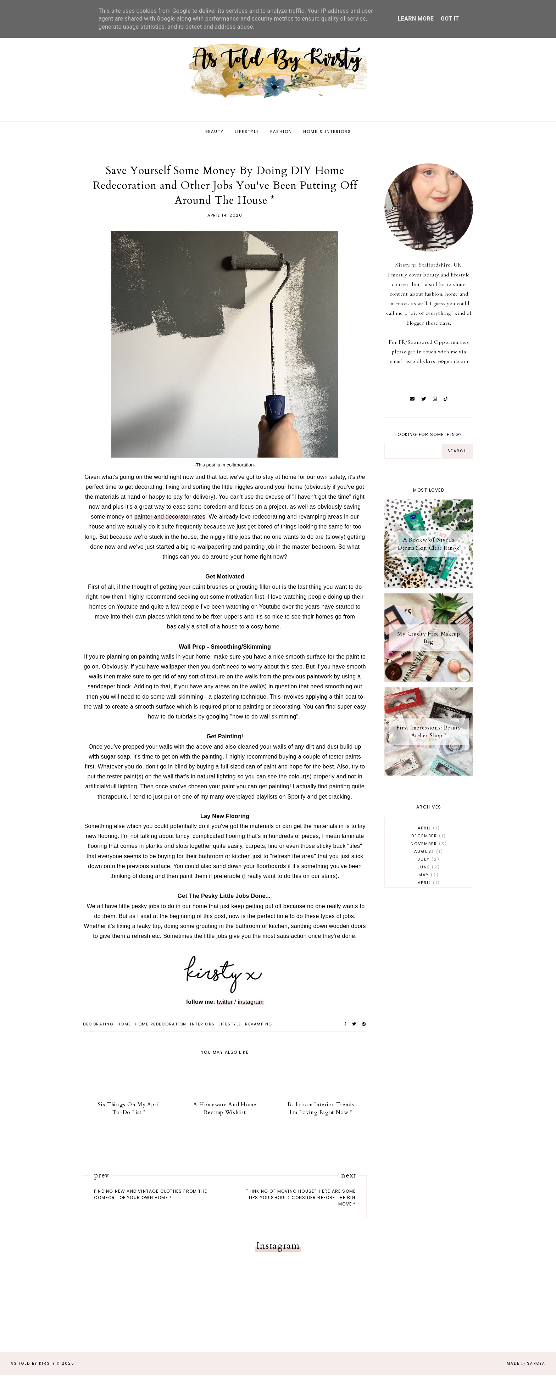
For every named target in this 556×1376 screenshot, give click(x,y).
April (429, 829)
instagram (251, 1003)
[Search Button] (457, 452)
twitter (225, 1003)
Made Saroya (526, 1364)
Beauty (214, 132)
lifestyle (229, 1025)
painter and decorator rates (169, 518)
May (428, 876)
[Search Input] (413, 452)
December (428, 837)
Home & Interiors (327, 132)
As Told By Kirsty (33, 1364)
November (429, 845)
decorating (98, 1025)
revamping (258, 1025)
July (429, 860)
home (124, 1025)
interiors (202, 1025)
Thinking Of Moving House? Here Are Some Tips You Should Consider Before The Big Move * (301, 1198)
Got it (450, 18)
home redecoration (161, 1025)
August (428, 852)
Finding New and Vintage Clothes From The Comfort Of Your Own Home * (150, 1195)
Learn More (416, 18)
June (428, 868)
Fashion (281, 132)
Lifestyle (247, 132)
